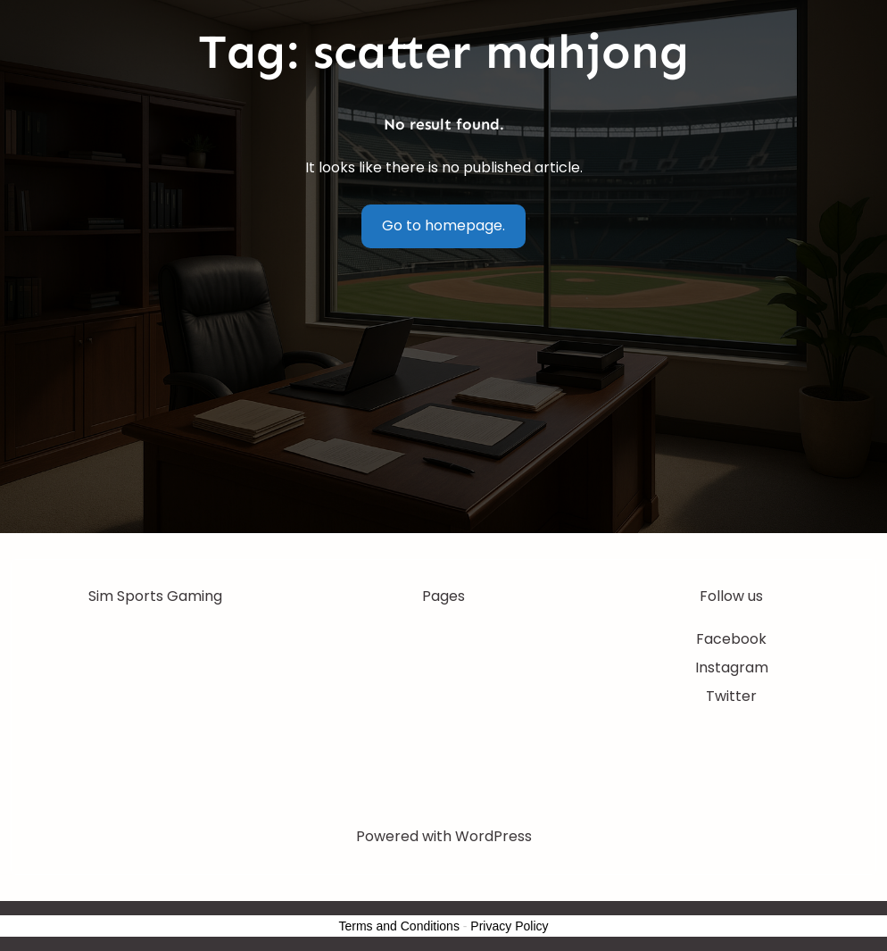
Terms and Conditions (399, 926)
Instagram (731, 667)
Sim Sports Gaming (155, 596)
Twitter (731, 696)
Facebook (731, 639)
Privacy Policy (509, 926)
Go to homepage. (443, 225)
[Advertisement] (443, 399)
